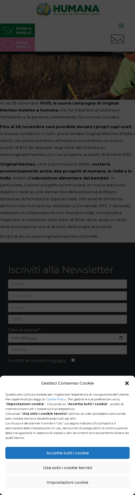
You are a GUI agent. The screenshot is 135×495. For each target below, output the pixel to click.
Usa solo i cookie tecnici (67, 467)
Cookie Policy (56, 399)
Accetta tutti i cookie (67, 452)
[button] (127, 383)
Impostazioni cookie (67, 482)
